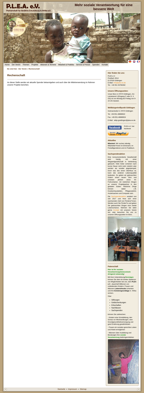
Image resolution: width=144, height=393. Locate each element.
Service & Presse (83, 65)
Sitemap (83, 389)
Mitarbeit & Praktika (66, 65)
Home (7, 65)
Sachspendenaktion (118, 196)
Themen (26, 65)
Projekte (34, 65)
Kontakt (105, 65)
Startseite (61, 389)
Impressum (72, 389)
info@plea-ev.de (120, 83)
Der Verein (16, 65)
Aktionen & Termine (48, 65)
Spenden (96, 65)
